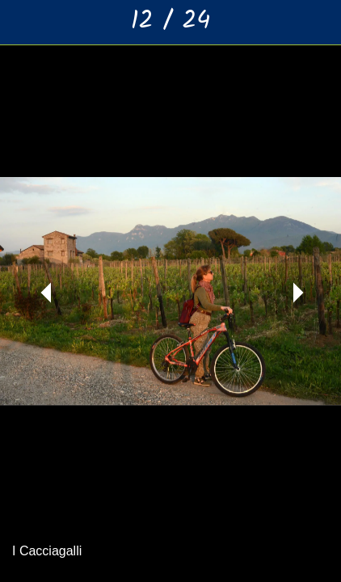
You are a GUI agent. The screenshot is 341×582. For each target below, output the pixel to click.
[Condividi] (276, 22)
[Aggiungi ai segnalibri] (318, 22)
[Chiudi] (22, 22)
